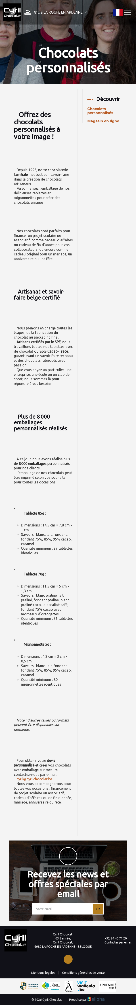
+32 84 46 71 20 (113, 938)
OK (98, 909)
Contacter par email (115, 942)
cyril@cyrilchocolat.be (34, 779)
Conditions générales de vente (83, 972)
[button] (54, 12)
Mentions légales (43, 972)
